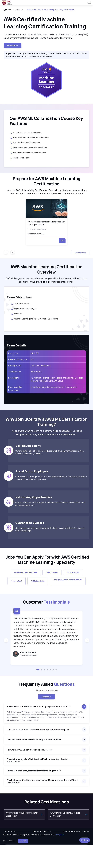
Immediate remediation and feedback (28, 152)
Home (7, 9)
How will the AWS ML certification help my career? (30, 749)
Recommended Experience (15, 388)
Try (62, 240)
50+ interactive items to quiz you (26, 132)
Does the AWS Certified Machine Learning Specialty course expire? (38, 729)
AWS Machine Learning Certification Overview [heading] (46, 269)
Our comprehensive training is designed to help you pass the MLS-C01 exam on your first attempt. (50, 529)
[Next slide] (12, 252)
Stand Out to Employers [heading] (31, 471)
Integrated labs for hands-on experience (29, 137)
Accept (23, 841)
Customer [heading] (46, 602)
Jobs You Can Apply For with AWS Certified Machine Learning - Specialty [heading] (46, 559)
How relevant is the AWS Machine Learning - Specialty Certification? (39, 706)
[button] (37, 669)
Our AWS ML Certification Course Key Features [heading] (46, 121)
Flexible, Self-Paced (20, 157)
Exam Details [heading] (17, 345)
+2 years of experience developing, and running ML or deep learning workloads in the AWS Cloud (57, 379)
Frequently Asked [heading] (46, 684)
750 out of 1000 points (41, 365)
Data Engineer (52, 572)
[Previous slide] (6, 640)
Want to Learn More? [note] (46, 690)
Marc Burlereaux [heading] (28, 652)
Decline (11, 841)
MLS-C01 (35, 353)
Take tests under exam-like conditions (28, 147)
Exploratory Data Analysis (24, 308)
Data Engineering (20, 303)
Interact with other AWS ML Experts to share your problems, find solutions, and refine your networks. (50, 503)
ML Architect (16, 581)
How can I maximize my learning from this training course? (34, 770)
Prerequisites (14, 377)
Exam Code (13, 353)
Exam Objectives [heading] (19, 297)
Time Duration (14, 371)
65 (32, 359)
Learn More (59, 835)
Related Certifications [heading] (46, 802)
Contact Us (46, 697)
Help (84, 840)
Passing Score (14, 365)
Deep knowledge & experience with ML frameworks (54, 387)
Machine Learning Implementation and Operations (34, 318)
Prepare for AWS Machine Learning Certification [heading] (46, 181)
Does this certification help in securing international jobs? (34, 739)
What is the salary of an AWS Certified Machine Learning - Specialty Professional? (38, 760)
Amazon (19, 9)
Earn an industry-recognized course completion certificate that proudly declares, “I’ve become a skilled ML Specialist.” (51, 478)
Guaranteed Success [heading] (29, 523)
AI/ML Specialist (38, 581)
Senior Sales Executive (29, 655)
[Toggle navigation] (89, 3)
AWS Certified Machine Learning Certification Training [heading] (45, 23)
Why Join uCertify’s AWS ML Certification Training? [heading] (46, 422)
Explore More (80, 253)
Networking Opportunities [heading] (33, 497)
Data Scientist (73, 572)
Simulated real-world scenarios (25, 142)
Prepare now (12, 45)
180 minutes (36, 371)
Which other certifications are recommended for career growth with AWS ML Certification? (42, 781)
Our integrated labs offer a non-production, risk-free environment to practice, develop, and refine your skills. (49, 452)
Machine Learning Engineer (25, 572)
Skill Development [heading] (28, 446)
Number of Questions (17, 359)
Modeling (16, 313)
